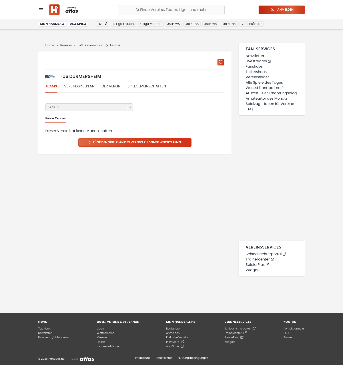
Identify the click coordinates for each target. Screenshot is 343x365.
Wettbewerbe (105, 333)
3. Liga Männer (151, 24)
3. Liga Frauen (123, 24)
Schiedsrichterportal (266, 254)
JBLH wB (210, 24)
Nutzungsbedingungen (193, 358)
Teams (51, 86)
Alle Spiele (78, 24)
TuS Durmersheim (90, 45)
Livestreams (258, 61)
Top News (44, 328)
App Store (175, 346)
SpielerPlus (257, 264)
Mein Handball (52, 24)
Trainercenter (260, 259)
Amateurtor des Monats (266, 98)
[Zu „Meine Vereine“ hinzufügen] (220, 62)
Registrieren (173, 328)
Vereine (66, 45)
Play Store (175, 342)
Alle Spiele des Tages (264, 82)
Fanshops (254, 66)
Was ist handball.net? (264, 88)
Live (102, 23)
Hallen (101, 342)
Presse (287, 337)
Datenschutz (164, 358)
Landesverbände (108, 346)
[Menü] (41, 9)
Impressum (142, 358)
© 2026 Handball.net (51, 358)
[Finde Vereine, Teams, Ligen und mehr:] (171, 9)
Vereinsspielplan (79, 86)
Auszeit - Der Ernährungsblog (271, 93)
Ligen (100, 328)
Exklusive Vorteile (177, 337)
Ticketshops (256, 72)
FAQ (249, 109)
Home (50, 45)
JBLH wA (173, 24)
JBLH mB (229, 24)
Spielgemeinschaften (147, 86)
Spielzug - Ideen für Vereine (270, 104)
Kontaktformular (294, 328)
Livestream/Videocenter (53, 337)
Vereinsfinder (251, 24)
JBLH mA (192, 24)
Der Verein (111, 86)
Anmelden (281, 10)
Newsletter (255, 56)
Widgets (253, 270)
